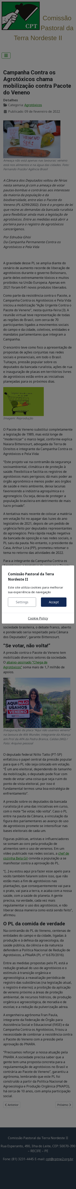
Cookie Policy (38, 618)
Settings (22, 602)
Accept (54, 602)
